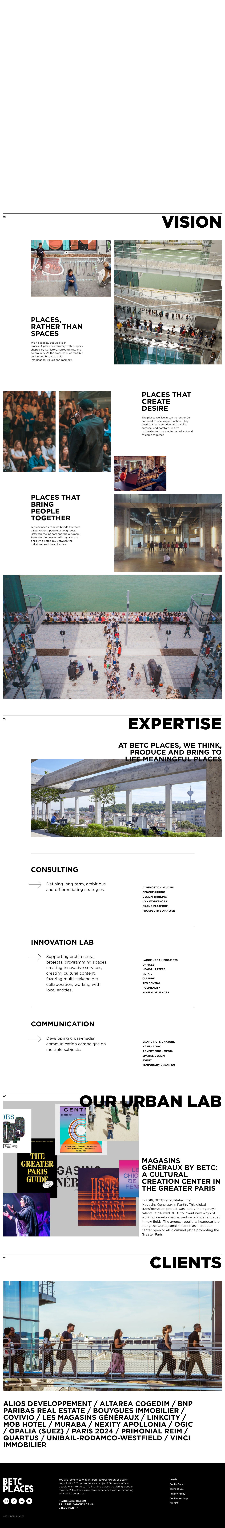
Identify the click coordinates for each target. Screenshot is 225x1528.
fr (176, 1503)
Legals (173, 1479)
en (171, 1503)
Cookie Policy (177, 1484)
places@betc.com (72, 1501)
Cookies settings (179, 1498)
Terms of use (177, 1489)
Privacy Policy (177, 1493)
